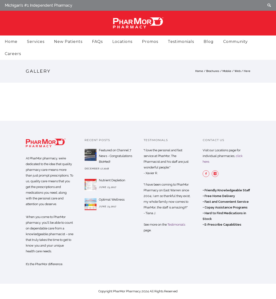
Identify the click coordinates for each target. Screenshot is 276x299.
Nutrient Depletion (112, 180)
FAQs (97, 41)
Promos (150, 41)
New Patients (68, 41)
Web (237, 71)
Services (35, 41)
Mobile (226, 71)
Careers (13, 53)
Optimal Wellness (111, 199)
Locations (122, 41)
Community (235, 41)
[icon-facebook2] (207, 173)
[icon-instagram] (216, 173)
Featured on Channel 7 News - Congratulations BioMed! (115, 155)
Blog (209, 41)
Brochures (212, 71)
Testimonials (181, 41)
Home (11, 41)
